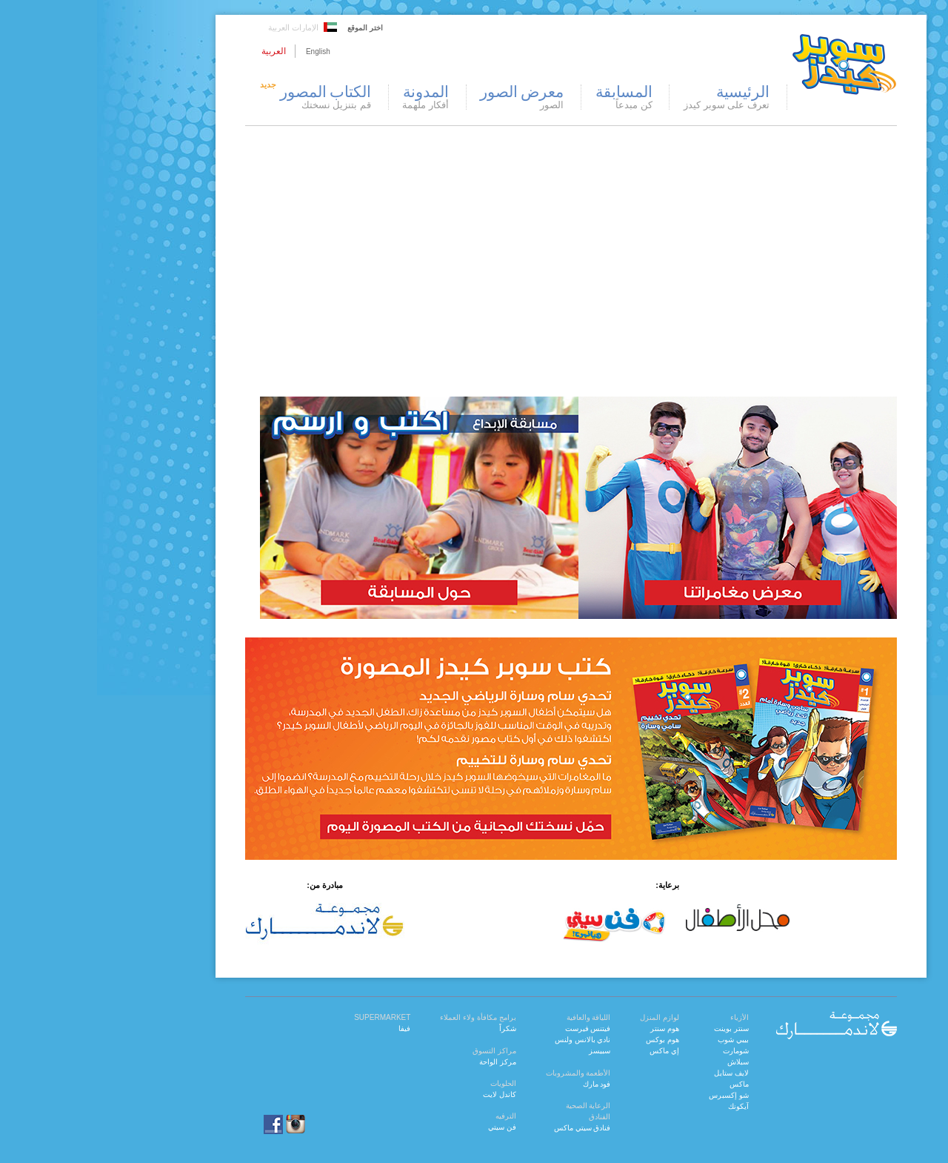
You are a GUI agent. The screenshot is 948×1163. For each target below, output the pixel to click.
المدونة (328, 97)
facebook (167, 1124)
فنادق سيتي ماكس (485, 1128)
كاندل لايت (402, 1094)
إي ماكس (567, 1051)
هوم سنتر (567, 1028)
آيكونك (641, 1106)
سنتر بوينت (634, 1028)
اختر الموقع (268, 28)
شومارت (639, 1051)
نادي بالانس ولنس (486, 1040)
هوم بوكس (565, 1040)
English (221, 51)
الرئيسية (629, 97)
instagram (198, 1124)
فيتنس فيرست (491, 1028)
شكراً (410, 1028)
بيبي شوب (636, 1040)
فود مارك (500, 1084)
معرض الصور (425, 97)
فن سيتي (405, 1127)
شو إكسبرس (632, 1095)
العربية (176, 51)
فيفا (307, 1028)
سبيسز (502, 1051)
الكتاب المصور (216, 97)
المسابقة (526, 97)
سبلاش (641, 1062)
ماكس (642, 1084)
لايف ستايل (634, 1073)
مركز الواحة (400, 1062)
